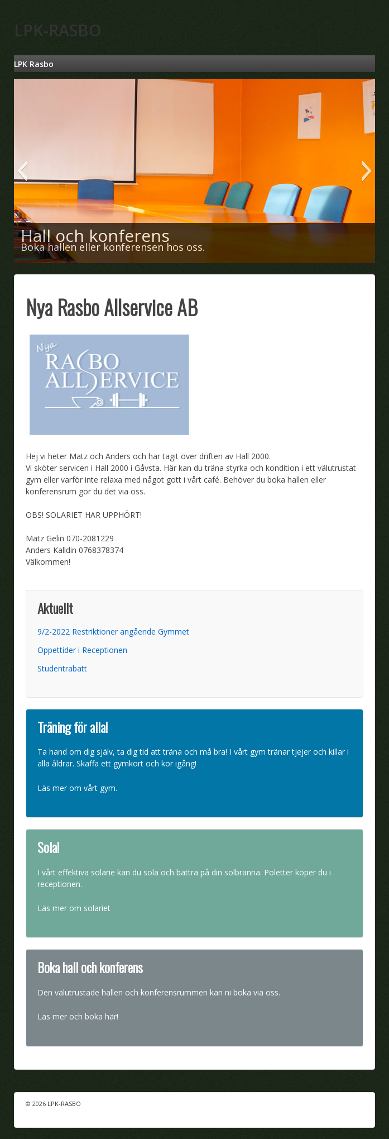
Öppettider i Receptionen (82, 650)
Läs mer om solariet (74, 908)
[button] (22, 171)
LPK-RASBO (58, 30)
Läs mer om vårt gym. (77, 788)
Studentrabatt (62, 668)
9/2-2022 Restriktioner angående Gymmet (113, 631)
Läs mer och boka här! (77, 1016)
